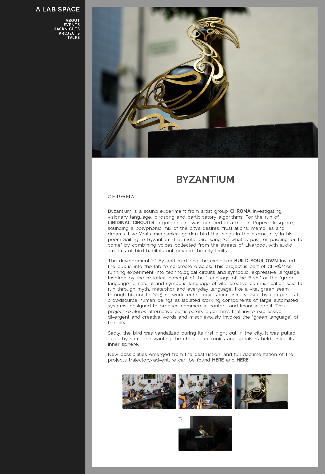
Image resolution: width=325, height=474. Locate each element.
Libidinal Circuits (131, 222)
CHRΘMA (240, 211)
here (218, 360)
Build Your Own (256, 260)
